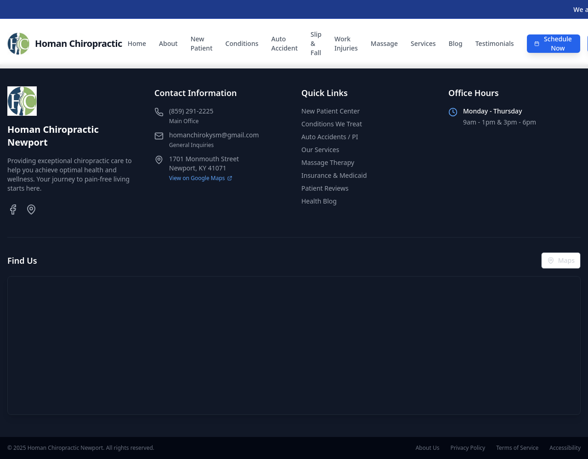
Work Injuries (346, 43)
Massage (384, 43)
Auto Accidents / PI (329, 136)
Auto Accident (284, 43)
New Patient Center (330, 111)
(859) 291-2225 (191, 111)
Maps (561, 260)
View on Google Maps (200, 178)
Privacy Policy (467, 448)
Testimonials (494, 43)
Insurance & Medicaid (334, 175)
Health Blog (319, 201)
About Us (428, 448)
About (168, 43)
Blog (456, 43)
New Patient (202, 43)
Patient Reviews (325, 188)
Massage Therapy (327, 162)
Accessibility (565, 448)
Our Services (320, 149)
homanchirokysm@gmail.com (214, 134)
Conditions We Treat (331, 123)
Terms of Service (517, 448)
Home (137, 43)
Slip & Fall (316, 43)
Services (423, 43)
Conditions (242, 43)
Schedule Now (553, 43)
